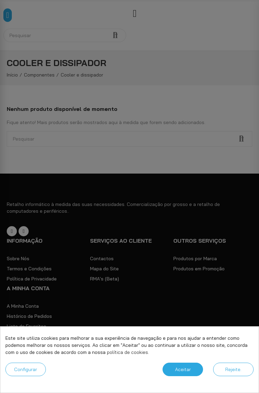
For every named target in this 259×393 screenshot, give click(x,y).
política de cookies (127, 352)
